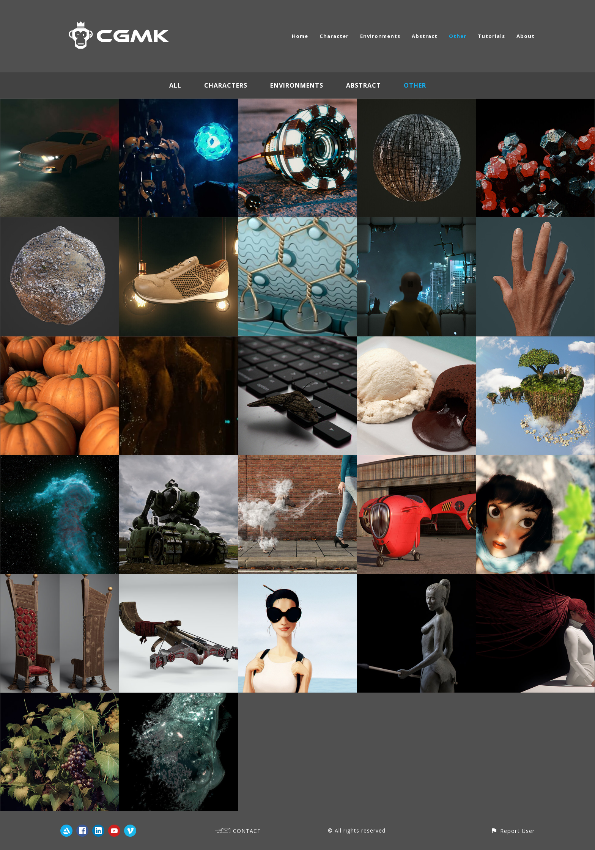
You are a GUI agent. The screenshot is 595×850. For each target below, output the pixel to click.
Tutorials (491, 36)
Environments (380, 36)
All (175, 85)
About (525, 36)
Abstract (425, 36)
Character (334, 36)
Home (300, 36)
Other (457, 36)
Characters (225, 85)
